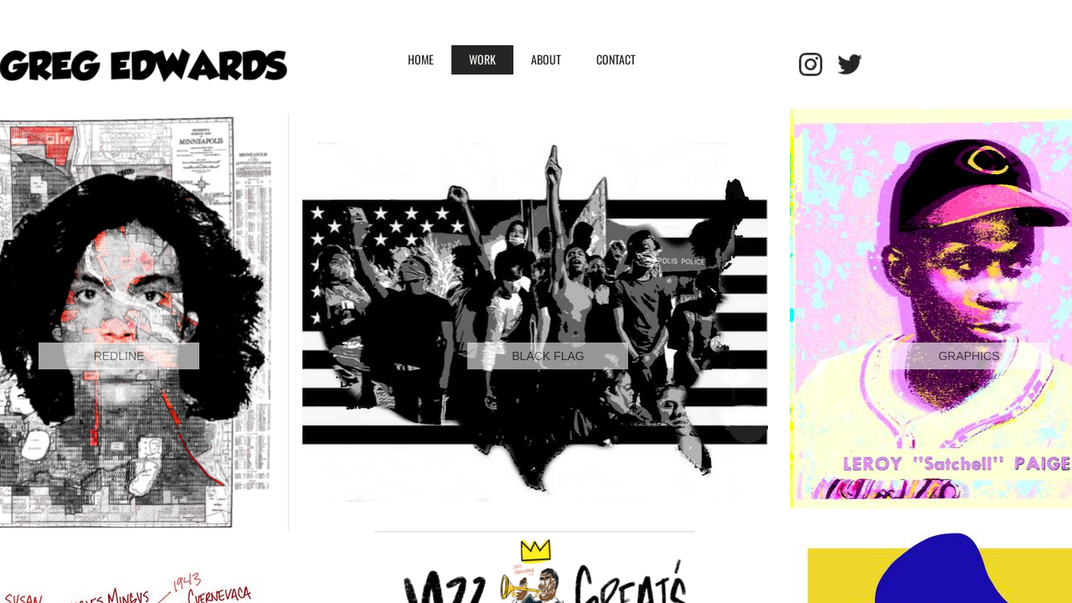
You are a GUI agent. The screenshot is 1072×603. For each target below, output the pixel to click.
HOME (421, 59)
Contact (616, 59)
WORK (482, 59)
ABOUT (546, 59)
